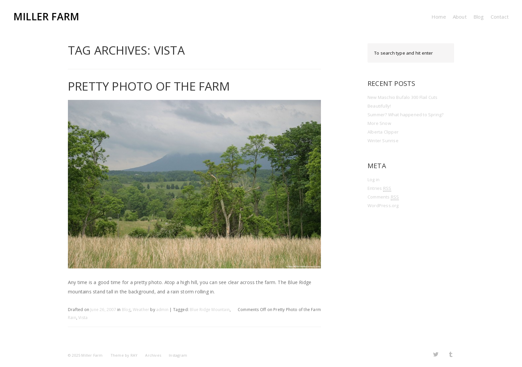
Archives (153, 355)
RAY (134, 355)
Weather (141, 309)
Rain (72, 317)
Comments (383, 197)
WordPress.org (383, 205)
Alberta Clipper (383, 132)
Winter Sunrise (383, 141)
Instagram (178, 355)
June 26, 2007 (103, 309)
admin (162, 309)
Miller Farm (46, 16)
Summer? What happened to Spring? (405, 115)
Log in (374, 180)
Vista (83, 317)
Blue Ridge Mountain (210, 309)
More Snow (379, 123)
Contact (500, 16)
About (460, 16)
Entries (379, 188)
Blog (478, 16)
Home (438, 16)
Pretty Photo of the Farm (149, 86)
